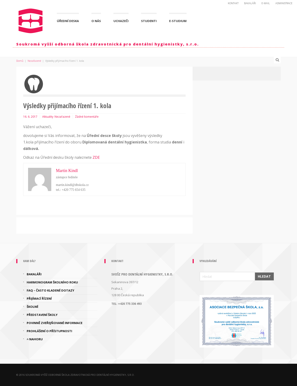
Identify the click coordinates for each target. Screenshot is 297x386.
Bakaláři (250, 3)
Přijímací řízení (39, 298)
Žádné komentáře (87, 117)
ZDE (96, 157)
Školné (32, 307)
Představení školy (42, 315)
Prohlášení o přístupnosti (49, 331)
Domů (19, 60)
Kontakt (233, 3)
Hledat (264, 276)
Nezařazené (34, 60)
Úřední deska (68, 21)
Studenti (149, 21)
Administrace (283, 3)
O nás (96, 21)
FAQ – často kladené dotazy (50, 290)
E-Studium (178, 21)
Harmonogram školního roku (52, 282)
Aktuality (47, 117)
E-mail (265, 3)
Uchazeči (121, 21)
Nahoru (35, 339)
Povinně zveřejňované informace (54, 323)
